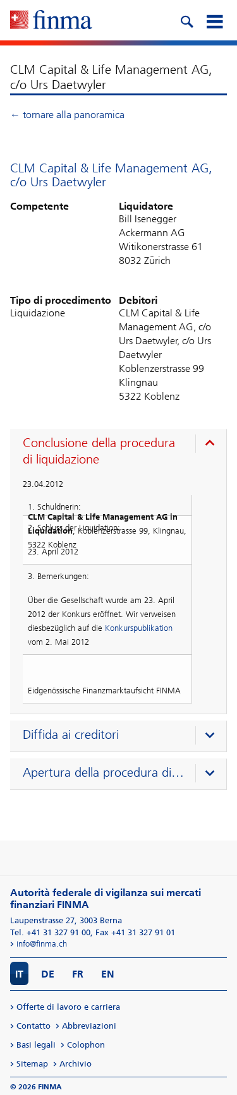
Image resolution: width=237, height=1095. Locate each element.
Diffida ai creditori (71, 734)
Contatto (33, 1026)
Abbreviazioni (89, 1026)
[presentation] (121, 452)
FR (77, 974)
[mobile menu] (214, 20)
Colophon (86, 1045)
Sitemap (32, 1063)
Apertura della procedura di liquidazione (104, 772)
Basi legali (36, 1045)
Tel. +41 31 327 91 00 (50, 932)
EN (107, 974)
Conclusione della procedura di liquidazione (99, 451)
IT (19, 974)
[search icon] (186, 20)
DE (47, 974)
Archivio (75, 1063)
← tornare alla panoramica (67, 115)
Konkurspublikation (139, 628)
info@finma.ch (41, 943)
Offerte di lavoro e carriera (68, 1007)
